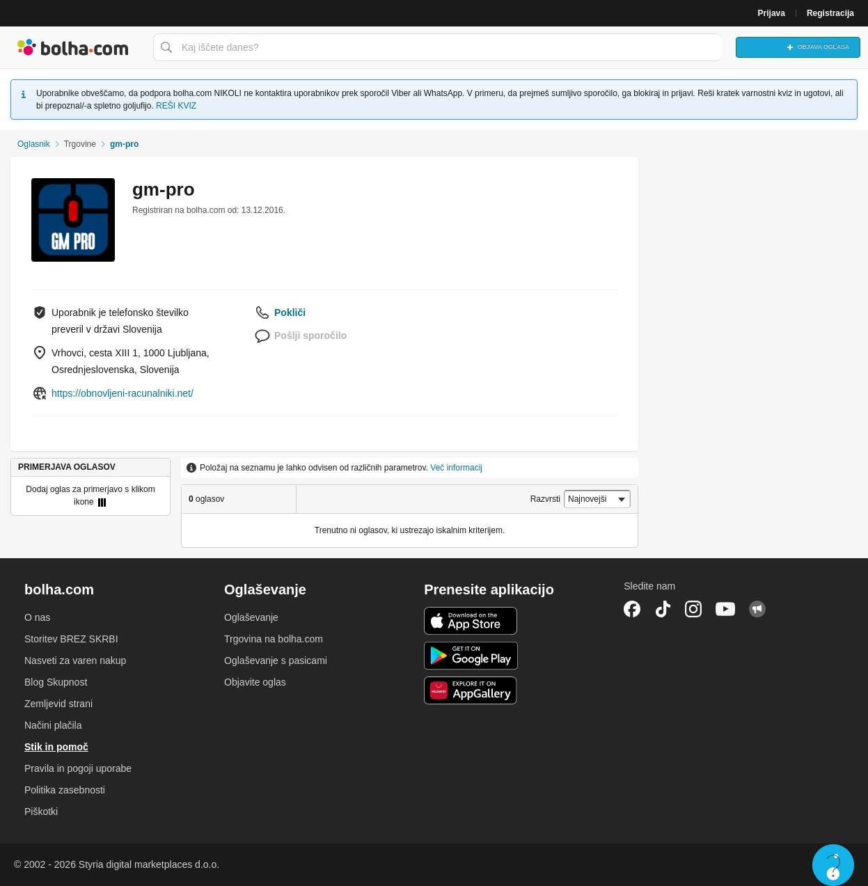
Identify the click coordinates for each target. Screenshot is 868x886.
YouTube (725, 609)
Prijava (771, 13)
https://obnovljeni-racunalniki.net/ (123, 393)
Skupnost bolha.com (757, 609)
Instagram (693, 609)
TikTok (662, 609)
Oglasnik (33, 144)
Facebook (632, 609)
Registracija (830, 13)
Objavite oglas (255, 682)
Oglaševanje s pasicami (275, 660)
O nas (37, 617)
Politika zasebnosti (64, 790)
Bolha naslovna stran (73, 47)
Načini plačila (52, 725)
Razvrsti (545, 499)
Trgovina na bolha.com (273, 638)
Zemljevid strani (58, 703)
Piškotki (41, 811)
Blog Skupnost (55, 682)
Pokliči (290, 312)
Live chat (833, 865)
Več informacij (456, 468)
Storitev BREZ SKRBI (71, 638)
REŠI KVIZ (176, 106)
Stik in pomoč (56, 746)
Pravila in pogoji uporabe (78, 768)
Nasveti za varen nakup (75, 660)
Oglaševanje (251, 617)
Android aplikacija (471, 656)
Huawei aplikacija (471, 690)
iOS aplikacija (471, 621)
